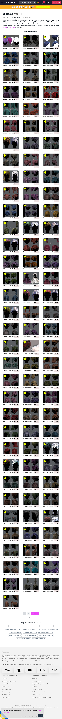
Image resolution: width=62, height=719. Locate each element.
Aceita (40, 716)
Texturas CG (5, 686)
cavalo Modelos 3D (10, 629)
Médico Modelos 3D (15, 635)
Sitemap (56, 708)
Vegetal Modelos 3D (15, 632)
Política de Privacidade (38, 692)
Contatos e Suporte (39, 676)
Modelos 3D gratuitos (8, 684)
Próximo (35, 613)
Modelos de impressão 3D (9, 681)
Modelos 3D (5, 678)
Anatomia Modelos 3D (38, 638)
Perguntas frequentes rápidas (40, 684)
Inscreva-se (56, 2)
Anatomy (12, 27)
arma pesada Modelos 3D (45, 635)
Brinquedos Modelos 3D (45, 632)
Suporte (34, 678)
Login (49, 2)
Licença (34, 686)
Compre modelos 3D (9, 676)
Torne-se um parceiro (8, 692)
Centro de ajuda (36, 681)
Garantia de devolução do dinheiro (42, 697)
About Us (5, 652)
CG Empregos (6, 697)
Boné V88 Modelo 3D (8, 48)
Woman (5, 27)
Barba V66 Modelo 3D (29, 48)
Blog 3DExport (6, 694)
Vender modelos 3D (7, 689)
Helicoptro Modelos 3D (30, 635)
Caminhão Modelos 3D (23, 638)
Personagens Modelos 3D (31, 626)
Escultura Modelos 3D (15, 626)
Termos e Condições (38, 694)
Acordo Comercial (37, 689)
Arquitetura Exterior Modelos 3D (26, 629)
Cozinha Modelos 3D (46, 626)
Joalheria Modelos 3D (30, 632)
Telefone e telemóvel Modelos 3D (48, 629)
